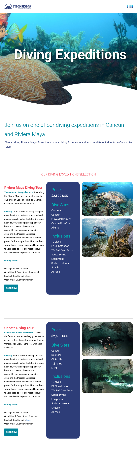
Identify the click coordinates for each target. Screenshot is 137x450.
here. (28, 420)
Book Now (11, 288)
